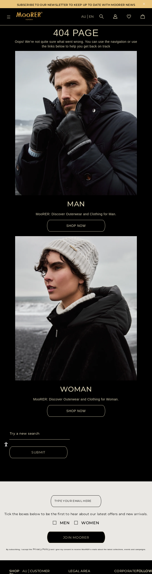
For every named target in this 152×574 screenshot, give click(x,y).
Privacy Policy (41, 549)
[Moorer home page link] (29, 16)
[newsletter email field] (76, 501)
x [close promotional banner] (144, 4)
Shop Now (76, 226)
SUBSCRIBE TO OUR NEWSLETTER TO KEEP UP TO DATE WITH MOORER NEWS (76, 5)
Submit (38, 452)
